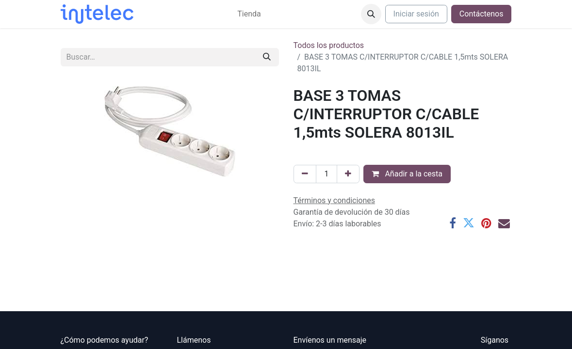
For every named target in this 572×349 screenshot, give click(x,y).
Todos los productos (329, 45)
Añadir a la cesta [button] (407, 173)
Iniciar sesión (416, 13)
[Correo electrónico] (504, 223)
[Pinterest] (486, 223)
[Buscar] (267, 57)
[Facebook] (452, 223)
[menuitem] (248, 14)
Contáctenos (481, 13)
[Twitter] (468, 223)
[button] (371, 14)
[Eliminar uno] (305, 174)
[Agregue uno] (348, 174)
